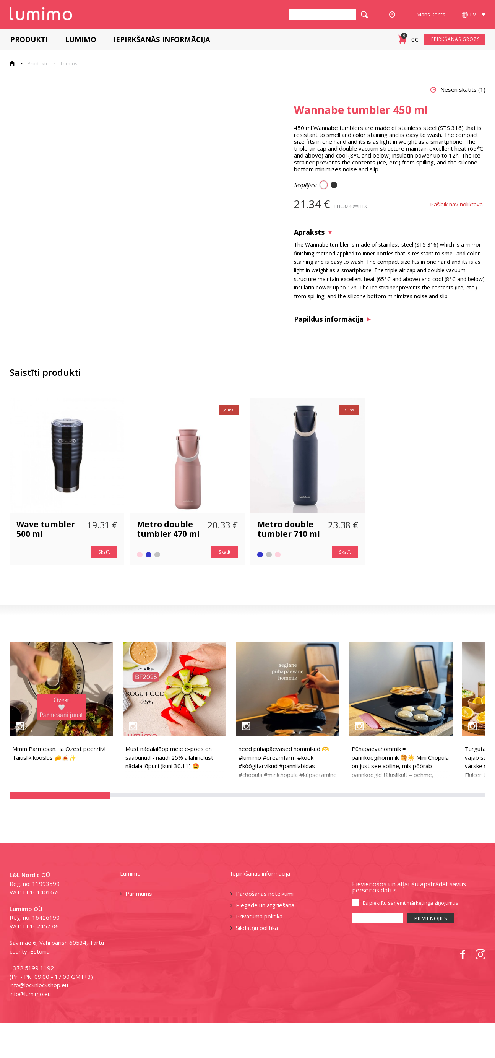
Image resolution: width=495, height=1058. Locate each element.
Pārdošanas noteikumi (265, 929)
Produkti (28, 39)
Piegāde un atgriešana (265, 940)
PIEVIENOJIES (430, 953)
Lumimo (80, 39)
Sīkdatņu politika (257, 962)
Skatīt (104, 587)
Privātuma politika (259, 951)
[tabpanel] (139, 236)
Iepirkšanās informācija (161, 39)
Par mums (138, 929)
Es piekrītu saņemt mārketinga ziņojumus (410, 937)
